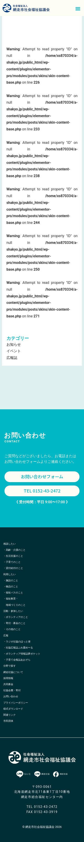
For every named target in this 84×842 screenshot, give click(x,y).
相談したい (9, 543)
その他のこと (13, 629)
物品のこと (12, 586)
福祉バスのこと (14, 592)
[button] (78, 9)
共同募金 (8, 684)
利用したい (9, 574)
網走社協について (13, 672)
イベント (13, 351)
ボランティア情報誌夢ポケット (23, 653)
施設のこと (12, 580)
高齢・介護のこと (16, 549)
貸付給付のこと (14, 568)
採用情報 (8, 678)
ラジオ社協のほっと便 (18, 641)
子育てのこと (13, 562)
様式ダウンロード (13, 708)
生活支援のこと (14, 556)
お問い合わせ (10, 696)
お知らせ (13, 344)
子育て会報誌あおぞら (18, 659)
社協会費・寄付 (12, 690)
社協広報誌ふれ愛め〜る (19, 647)
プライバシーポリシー (15, 702)
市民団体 (8, 720)
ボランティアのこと (17, 617)
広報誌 (11, 358)
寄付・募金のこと (16, 623)
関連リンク (9, 714)
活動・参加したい (13, 611)
